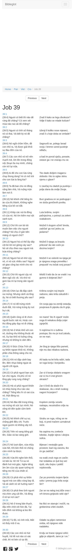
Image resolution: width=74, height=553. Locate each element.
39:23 (5, 428)
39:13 (5, 287)
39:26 (5, 474)
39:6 (4, 182)
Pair (16, 89)
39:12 (5, 271)
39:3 (4, 140)
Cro (29, 89)
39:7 (4, 196)
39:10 (5, 238)
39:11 (5, 255)
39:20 (5, 382)
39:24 (5, 441)
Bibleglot (10, 4)
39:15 (5, 313)
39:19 (5, 369)
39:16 (5, 327)
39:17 (5, 343)
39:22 (5, 415)
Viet (23, 89)
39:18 (5, 356)
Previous (32, 98)
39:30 (5, 529)
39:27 (5, 487)
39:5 (4, 169)
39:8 (4, 209)
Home (8, 89)
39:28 (5, 500)
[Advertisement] (37, 49)
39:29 (5, 516)
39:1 (4, 114)
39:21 (5, 399)
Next (43, 98)
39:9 (4, 222)
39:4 (4, 153)
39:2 (4, 127)
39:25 (5, 454)
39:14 (5, 300)
